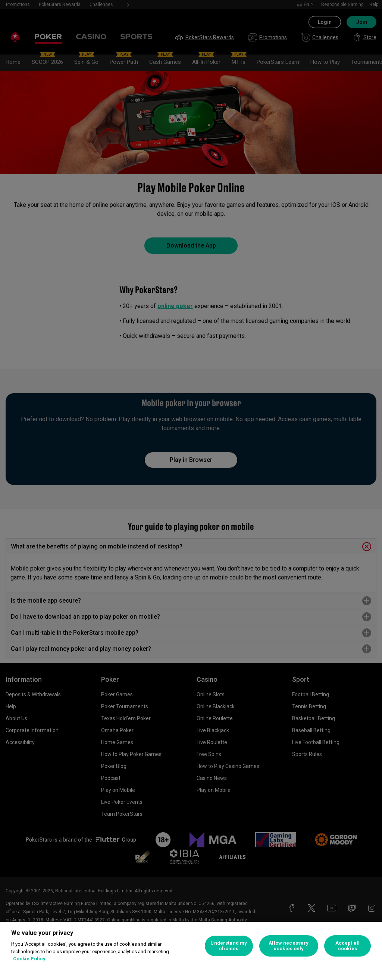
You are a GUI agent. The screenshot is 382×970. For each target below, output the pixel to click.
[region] (191, 946)
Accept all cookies (347, 946)
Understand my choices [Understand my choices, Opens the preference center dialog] (228, 946)
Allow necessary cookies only (289, 946)
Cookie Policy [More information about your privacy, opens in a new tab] (29, 958)
